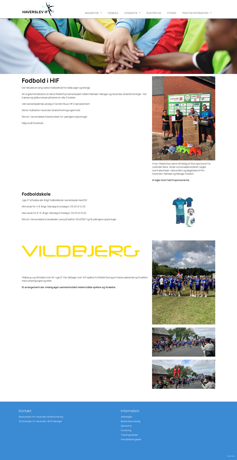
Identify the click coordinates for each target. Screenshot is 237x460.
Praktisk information (195, 13)
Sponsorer (126, 425)
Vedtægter (126, 416)
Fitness (171, 13)
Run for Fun (153, 13)
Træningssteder (129, 434)
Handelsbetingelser (131, 439)
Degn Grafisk (231, 456)
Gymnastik (130, 13)
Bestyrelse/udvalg (130, 421)
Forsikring (126, 430)
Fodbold (113, 13)
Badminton (92, 13)
